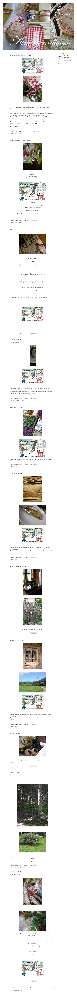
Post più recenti (14, 987)
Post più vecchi (51, 987)
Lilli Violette (46, 116)
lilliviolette (19, 133)
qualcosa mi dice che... (17, 473)
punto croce (21, 400)
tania (67, 55)
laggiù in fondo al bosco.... (18, 566)
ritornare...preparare (16, 407)
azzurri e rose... (15, 874)
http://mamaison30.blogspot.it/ (32, 210)
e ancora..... (14, 229)
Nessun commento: (27, 131)
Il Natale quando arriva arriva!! (20, 55)
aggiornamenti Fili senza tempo (20, 140)
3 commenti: (26, 398)
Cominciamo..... (15, 342)
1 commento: (26, 220)
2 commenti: (26, 333)
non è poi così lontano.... (18, 640)
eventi (16, 133)
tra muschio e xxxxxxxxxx (18, 775)
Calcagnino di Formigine (37, 287)
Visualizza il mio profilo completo (65, 63)
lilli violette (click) (32, 176)
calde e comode (15, 733)
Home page (32, 987)
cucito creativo (17, 767)
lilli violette (32, 261)
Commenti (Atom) (18, 990)
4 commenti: (26, 765)
